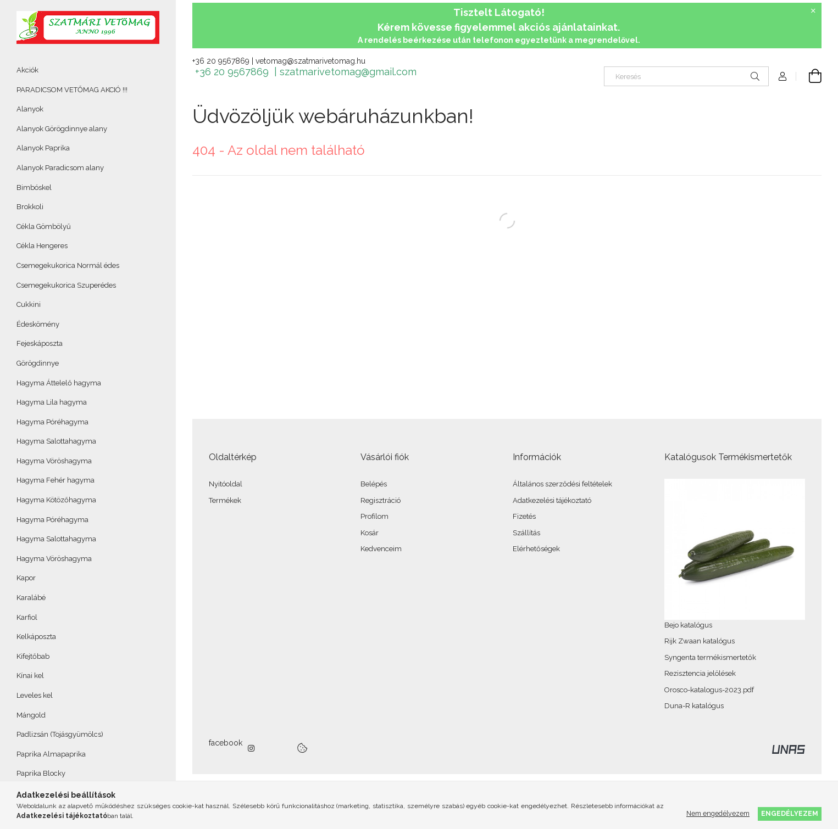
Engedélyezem (789, 813)
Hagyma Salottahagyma (56, 441)
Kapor (26, 578)
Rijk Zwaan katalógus (699, 641)
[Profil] (782, 76)
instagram (251, 748)
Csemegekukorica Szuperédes (66, 285)
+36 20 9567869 (220, 61)
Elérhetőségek (536, 549)
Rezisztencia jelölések (700, 673)
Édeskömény (37, 324)
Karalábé (31, 597)
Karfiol (26, 617)
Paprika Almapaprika (51, 754)
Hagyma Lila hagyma (51, 402)
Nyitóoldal (225, 484)
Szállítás (526, 533)
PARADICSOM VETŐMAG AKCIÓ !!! (71, 90)
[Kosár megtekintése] (809, 76)
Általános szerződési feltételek (562, 484)
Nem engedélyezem (718, 813)
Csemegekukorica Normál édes (67, 265)
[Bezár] (813, 11)
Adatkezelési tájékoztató (552, 500)
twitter (276, 748)
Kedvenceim (381, 549)
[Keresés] (686, 76)
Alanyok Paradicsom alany (60, 168)
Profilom (374, 516)
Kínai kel (30, 675)
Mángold (31, 715)
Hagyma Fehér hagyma (55, 480)
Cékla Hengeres (42, 246)
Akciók (27, 70)
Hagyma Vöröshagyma (54, 461)
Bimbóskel (34, 187)
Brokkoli (29, 207)
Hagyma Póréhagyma (52, 422)
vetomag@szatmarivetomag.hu (310, 61)
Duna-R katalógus (694, 706)
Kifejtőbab (32, 656)
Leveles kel (34, 695)
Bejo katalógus (688, 625)
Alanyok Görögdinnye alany (61, 129)
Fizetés (524, 516)
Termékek (225, 500)
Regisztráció (380, 500)
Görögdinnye (37, 363)
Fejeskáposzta (39, 343)
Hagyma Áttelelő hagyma (58, 383)
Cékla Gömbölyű (43, 226)
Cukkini (28, 304)
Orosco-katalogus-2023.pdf (709, 690)
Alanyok (29, 109)
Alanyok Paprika (43, 148)
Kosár (369, 533)
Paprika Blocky (40, 773)
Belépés (373, 484)
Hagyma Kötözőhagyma (56, 500)
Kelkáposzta (36, 636)
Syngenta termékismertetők (710, 657)
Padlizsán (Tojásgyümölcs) (59, 734)
